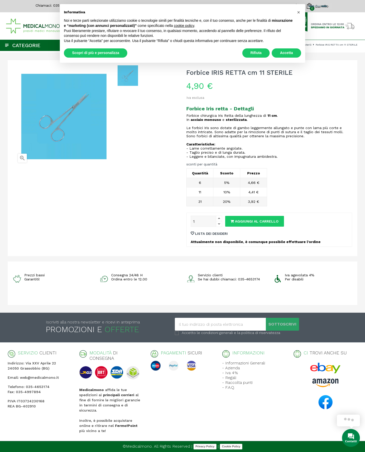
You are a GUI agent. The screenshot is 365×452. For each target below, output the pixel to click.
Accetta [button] (286, 53)
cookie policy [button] (184, 26)
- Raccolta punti (237, 382)
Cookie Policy (231, 446)
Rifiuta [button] (256, 53)
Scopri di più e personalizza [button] (95, 53)
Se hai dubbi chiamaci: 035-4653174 (229, 279)
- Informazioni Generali (243, 363)
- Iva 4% (230, 372)
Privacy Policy (205, 446)
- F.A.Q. (228, 387)
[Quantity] (203, 221)
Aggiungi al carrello (255, 221)
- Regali (229, 377)
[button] (298, 12)
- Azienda (231, 367)
